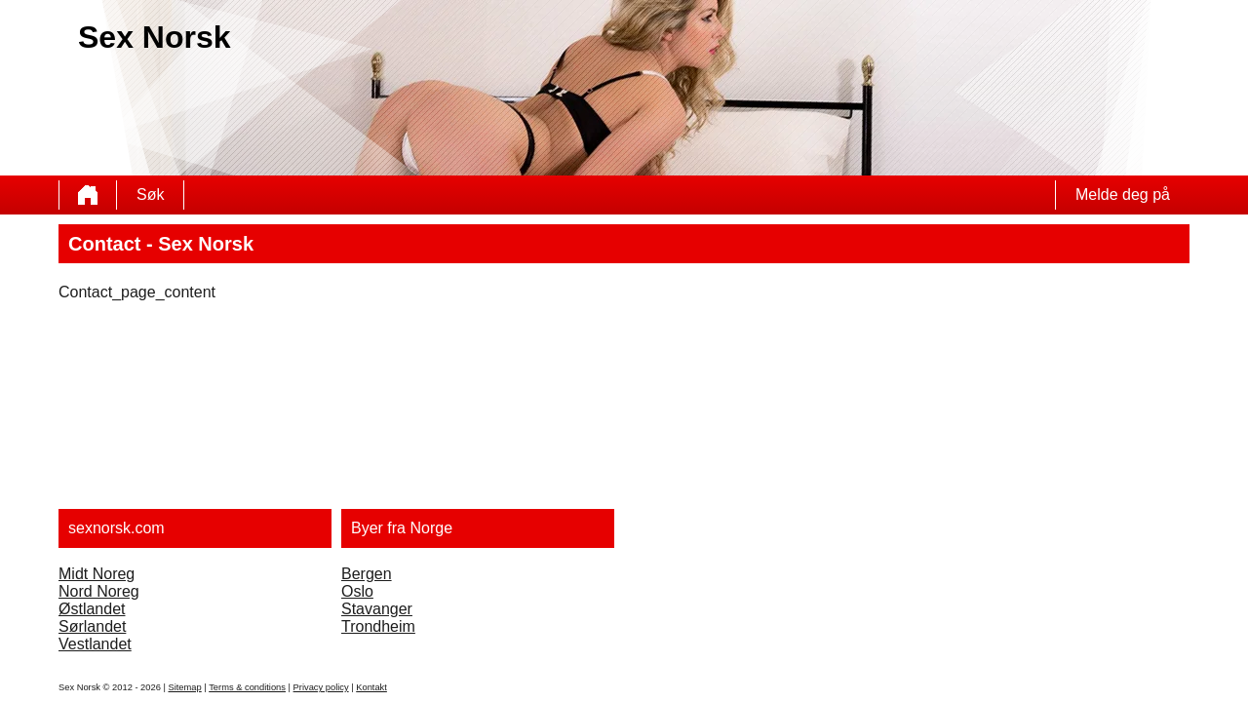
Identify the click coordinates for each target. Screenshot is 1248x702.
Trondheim (378, 626)
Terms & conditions (247, 687)
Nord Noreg (98, 591)
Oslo (357, 591)
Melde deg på (1122, 194)
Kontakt (371, 687)
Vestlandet (95, 644)
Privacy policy (321, 687)
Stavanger (376, 609)
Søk (150, 194)
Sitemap (184, 687)
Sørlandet (92, 626)
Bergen (366, 574)
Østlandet (91, 609)
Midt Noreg (96, 574)
